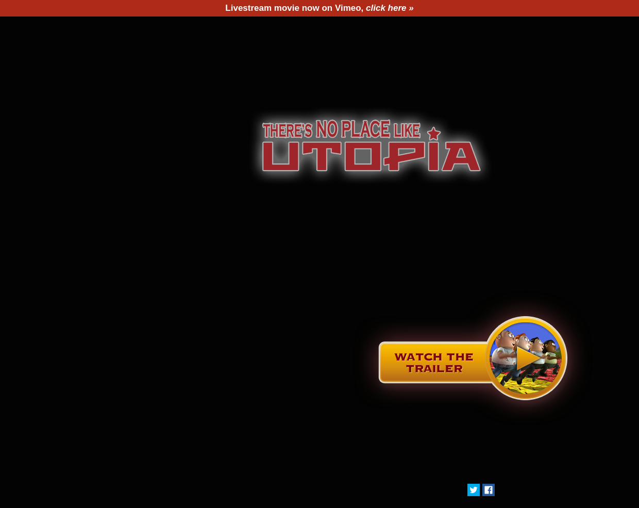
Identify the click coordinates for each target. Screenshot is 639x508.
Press (307, 29)
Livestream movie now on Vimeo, (319, 8)
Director (241, 29)
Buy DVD (433, 29)
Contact (506, 29)
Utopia (366, 29)
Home (102, 29)
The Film (165, 29)
